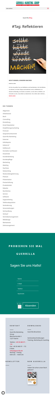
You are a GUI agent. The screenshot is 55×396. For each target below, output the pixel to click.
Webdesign (6, 220)
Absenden (30, 305)
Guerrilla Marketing (9, 136)
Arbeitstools (7, 114)
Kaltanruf (6, 145)
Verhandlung (7, 211)
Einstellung (12, 83)
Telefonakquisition (9, 202)
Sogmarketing (7, 200)
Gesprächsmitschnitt (10, 134)
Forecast (6, 131)
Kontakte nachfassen (10, 151)
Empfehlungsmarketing (11, 128)
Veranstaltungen (8, 208)
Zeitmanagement (9, 225)
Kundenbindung (8, 157)
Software (6, 197)
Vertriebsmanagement (10, 217)
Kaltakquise (7, 142)
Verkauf (5, 214)
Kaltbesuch (6, 148)
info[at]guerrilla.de (16, 351)
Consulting (6, 119)
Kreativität (6, 154)
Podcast (5, 177)
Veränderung (7, 205)
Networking (7, 171)
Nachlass (6, 168)
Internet (5, 139)
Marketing (6, 162)
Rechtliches (7, 191)
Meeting (5, 165)
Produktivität (7, 185)
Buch (4, 116)
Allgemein (6, 111)
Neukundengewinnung (10, 174)
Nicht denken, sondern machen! (20, 80)
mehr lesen (12, 96)
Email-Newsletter (8, 125)
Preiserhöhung (8, 182)
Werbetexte (7, 222)
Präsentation (7, 179)
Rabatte (5, 188)
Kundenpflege (7, 159)
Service (5, 194)
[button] (3, 393)
